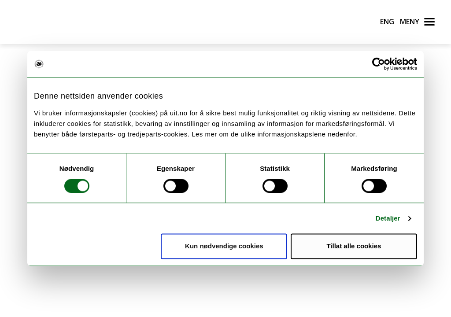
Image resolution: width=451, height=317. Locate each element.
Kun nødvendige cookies (224, 246)
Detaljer (388, 218)
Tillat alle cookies (353, 246)
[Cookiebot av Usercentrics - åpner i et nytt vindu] (378, 63)
